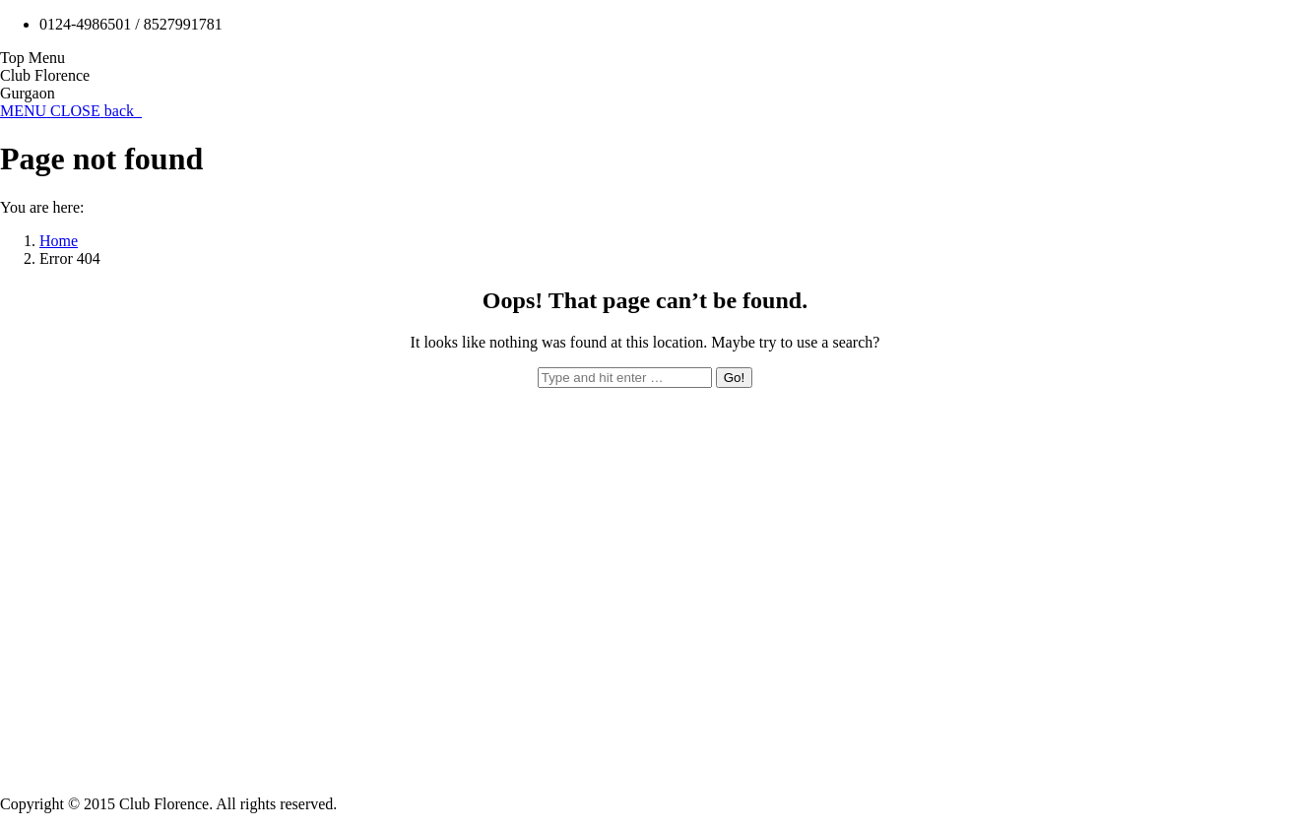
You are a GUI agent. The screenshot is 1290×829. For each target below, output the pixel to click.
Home (58, 240)
